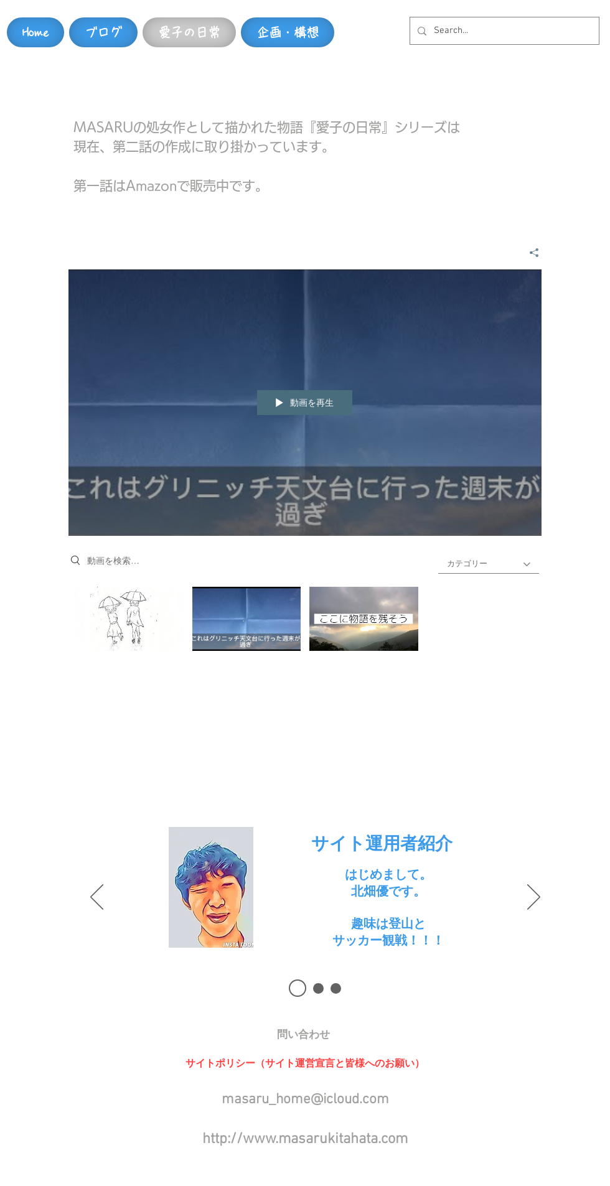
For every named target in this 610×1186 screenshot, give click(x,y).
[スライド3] (336, 988)
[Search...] (503, 30)
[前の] (96, 898)
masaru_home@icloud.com (305, 1099)
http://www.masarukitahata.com (305, 1139)
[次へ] (533, 898)
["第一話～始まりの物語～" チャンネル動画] (305, 622)
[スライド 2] (318, 988)
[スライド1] (297, 988)
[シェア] (529, 252)
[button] (303, 1034)
